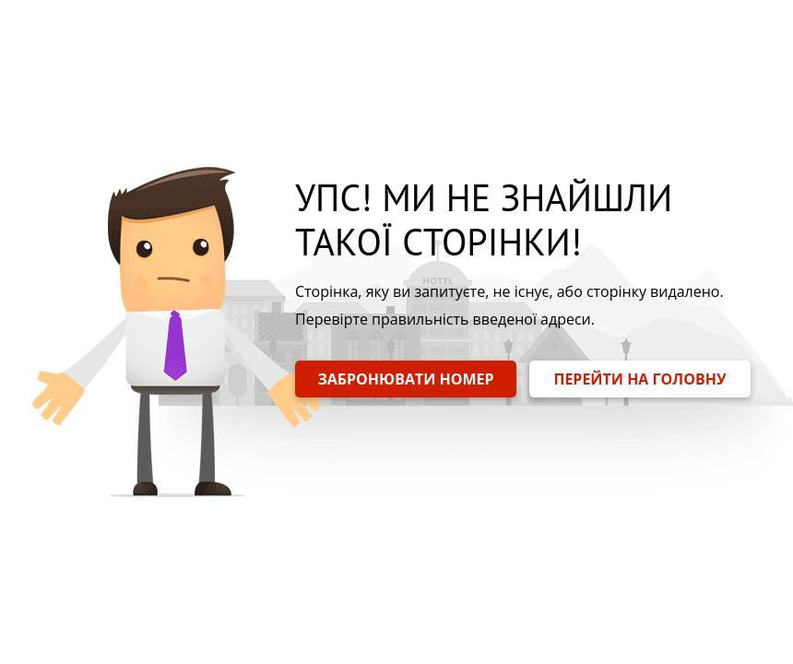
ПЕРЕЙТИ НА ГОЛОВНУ (639, 379)
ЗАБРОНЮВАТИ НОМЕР (405, 379)
